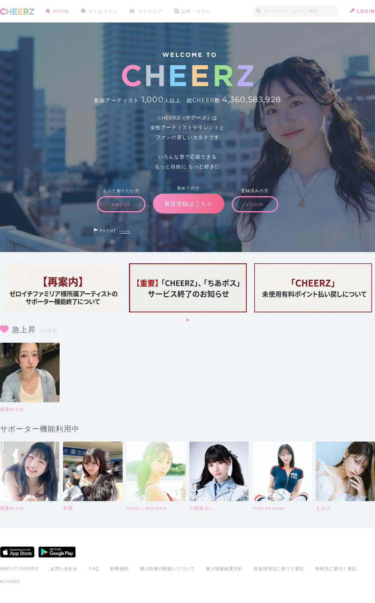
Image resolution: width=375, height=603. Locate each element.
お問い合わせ (64, 568)
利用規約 (119, 568)
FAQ (94, 568)
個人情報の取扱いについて (167, 568)
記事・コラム (196, 11)
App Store (17, 552)
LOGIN (366, 11)
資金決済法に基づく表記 (279, 568)
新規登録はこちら (188, 203)
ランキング (150, 11)
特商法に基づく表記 (336, 568)
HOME (61, 11)
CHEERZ (17, 11)
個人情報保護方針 (224, 568)
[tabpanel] (63, 287)
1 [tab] (188, 320)
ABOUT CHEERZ (19, 568)
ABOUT (121, 204)
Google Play (57, 552)
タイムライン (103, 11)
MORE (124, 231)
